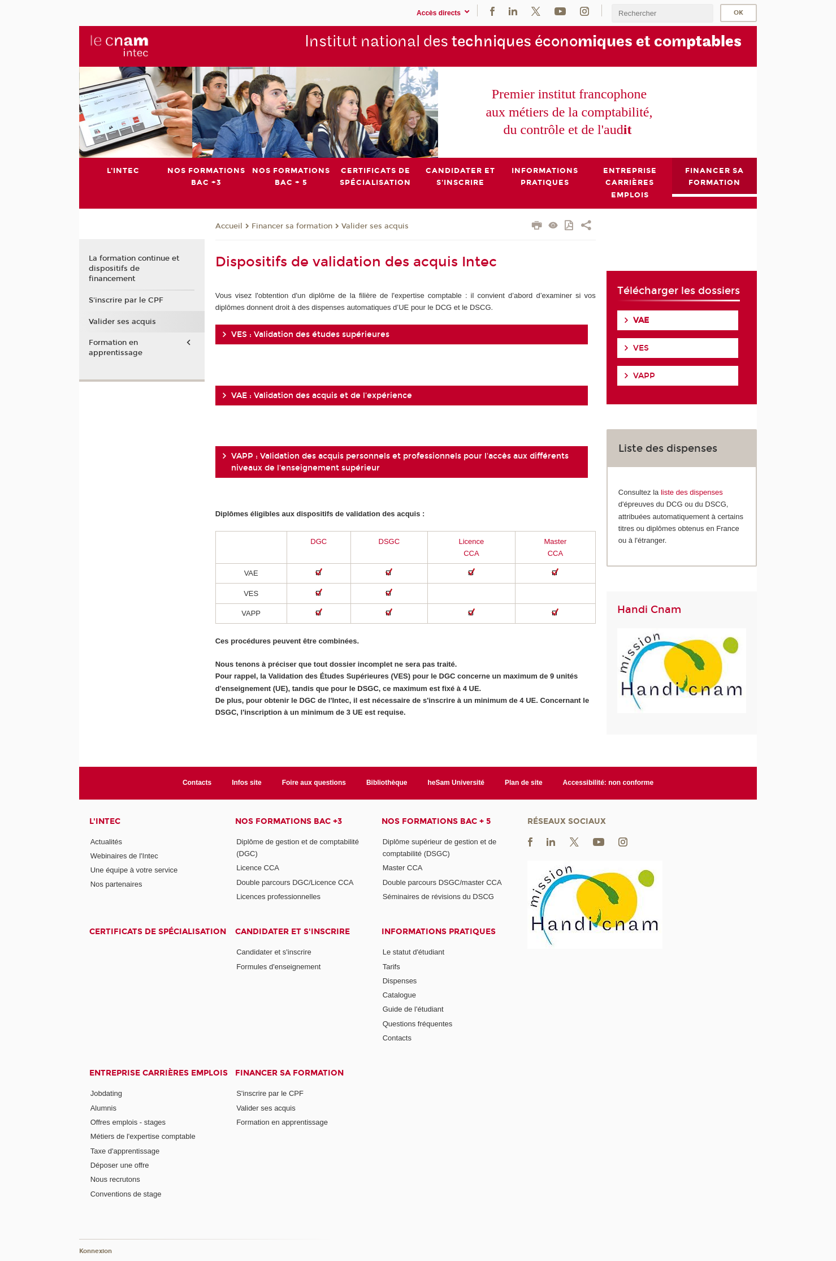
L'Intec (104, 821)
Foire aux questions (314, 783)
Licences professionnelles (278, 896)
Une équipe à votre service (134, 870)
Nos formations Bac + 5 (436, 821)
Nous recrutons (115, 1179)
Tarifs (391, 966)
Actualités (106, 841)
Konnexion (95, 1251)
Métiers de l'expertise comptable (143, 1136)
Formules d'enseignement (278, 966)
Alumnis (103, 1107)
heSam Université (455, 783)
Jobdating (106, 1093)
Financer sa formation (292, 225)
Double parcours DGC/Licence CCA (294, 882)
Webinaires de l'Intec (124, 855)
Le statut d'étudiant (413, 952)
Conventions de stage (126, 1193)
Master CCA (403, 867)
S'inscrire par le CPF (126, 300)
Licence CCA (257, 867)
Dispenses (400, 981)
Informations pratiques (439, 931)
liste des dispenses (692, 491)
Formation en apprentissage (115, 347)
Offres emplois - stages (128, 1122)
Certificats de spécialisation (157, 931)
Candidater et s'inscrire (292, 931)
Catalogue (399, 995)
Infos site (247, 783)
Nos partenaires (116, 884)
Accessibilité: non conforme (608, 783)
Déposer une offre (119, 1165)
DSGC (389, 541)
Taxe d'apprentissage (124, 1150)
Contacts (197, 783)
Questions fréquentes (418, 1023)
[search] (662, 13)
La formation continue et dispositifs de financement (134, 268)
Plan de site (524, 783)
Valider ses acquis (375, 225)
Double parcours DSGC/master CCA (442, 882)
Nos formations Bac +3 (288, 821)
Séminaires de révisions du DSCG (438, 896)
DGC (318, 541)
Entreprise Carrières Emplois (158, 1073)
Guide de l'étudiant (413, 1009)
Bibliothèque (387, 783)
